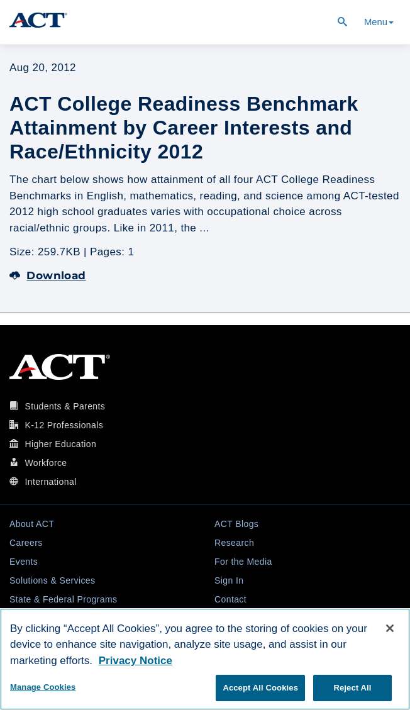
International (50, 482)
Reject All (352, 687)
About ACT (31, 524)
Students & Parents (65, 406)
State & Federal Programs (63, 599)
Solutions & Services (52, 580)
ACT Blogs (236, 524)
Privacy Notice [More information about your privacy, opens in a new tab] (135, 661)
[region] (205, 659)
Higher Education (60, 444)
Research (234, 543)
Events (23, 562)
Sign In (228, 580)
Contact (230, 599)
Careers (26, 543)
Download (47, 275)
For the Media (243, 562)
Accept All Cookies (260, 687)
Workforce (46, 463)
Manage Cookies (42, 687)
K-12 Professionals (64, 425)
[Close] (390, 628)
